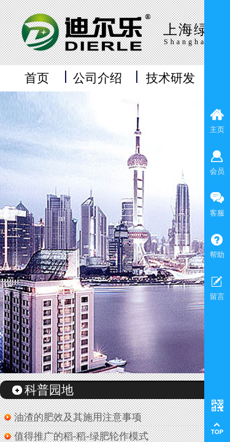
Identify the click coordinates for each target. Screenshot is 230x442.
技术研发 (170, 78)
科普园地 (49, 390)
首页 (37, 78)
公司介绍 (97, 78)
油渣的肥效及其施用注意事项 (78, 417)
